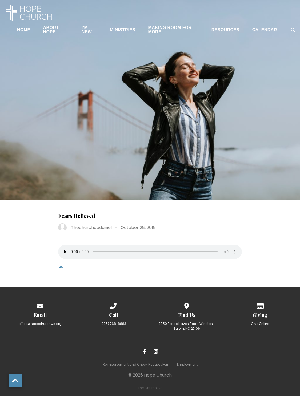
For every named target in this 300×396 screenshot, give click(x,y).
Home (23, 30)
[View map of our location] (186, 305)
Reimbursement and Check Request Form (137, 364)
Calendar (264, 30)
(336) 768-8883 (113, 323)
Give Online (260, 323)
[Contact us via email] (40, 305)
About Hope (51, 30)
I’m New (87, 30)
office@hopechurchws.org (40, 323)
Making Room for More (169, 30)
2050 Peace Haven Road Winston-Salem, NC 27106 (187, 326)
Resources (225, 30)
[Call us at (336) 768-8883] (113, 305)
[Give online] (260, 305)
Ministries (122, 30)
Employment (187, 364)
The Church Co (150, 388)
